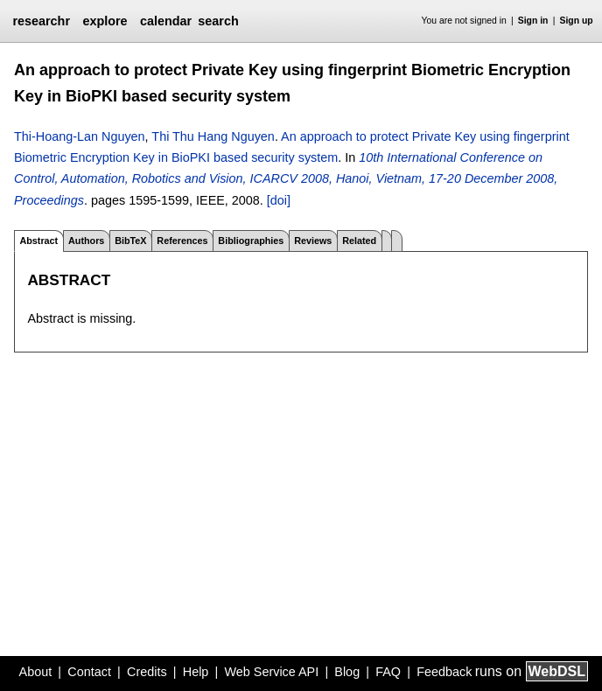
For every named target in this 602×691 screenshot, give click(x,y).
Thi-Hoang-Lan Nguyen (79, 136)
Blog (347, 672)
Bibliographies (251, 240)
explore (104, 21)
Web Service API (271, 672)
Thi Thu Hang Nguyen (213, 136)
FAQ (388, 672)
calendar (166, 21)
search (218, 21)
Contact (89, 672)
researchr (41, 21)
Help (196, 672)
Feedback (444, 672)
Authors (86, 240)
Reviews (313, 240)
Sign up (576, 20)
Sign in (533, 20)
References (182, 240)
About (35, 672)
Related (359, 240)
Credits (147, 672)
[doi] (278, 200)
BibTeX (130, 240)
